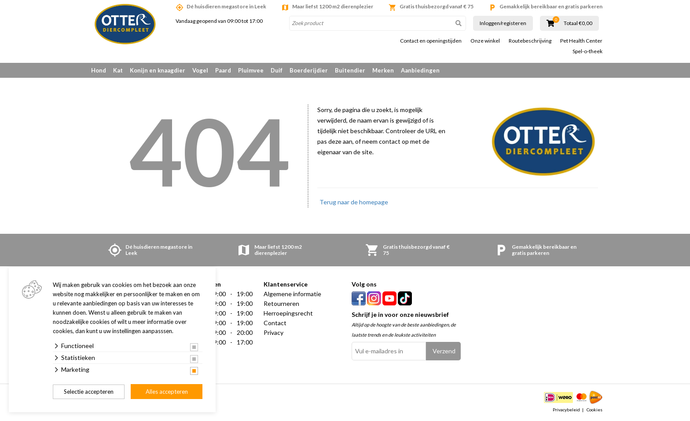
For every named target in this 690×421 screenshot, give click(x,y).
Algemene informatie (292, 294)
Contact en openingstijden (431, 41)
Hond (98, 70)
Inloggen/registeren (503, 23)
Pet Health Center (581, 41)
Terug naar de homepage (353, 202)
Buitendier (350, 70)
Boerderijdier (309, 70)
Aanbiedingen (420, 70)
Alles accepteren (167, 391)
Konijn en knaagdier (157, 70)
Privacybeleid (566, 409)
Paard (223, 70)
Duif (277, 70)
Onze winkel (485, 41)
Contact (275, 323)
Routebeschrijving (530, 41)
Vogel (200, 70)
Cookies (594, 409)
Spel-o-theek (587, 51)
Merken (383, 70)
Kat (118, 70)
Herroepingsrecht (288, 313)
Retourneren (281, 303)
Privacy (273, 332)
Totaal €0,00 (578, 23)
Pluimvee (251, 70)
